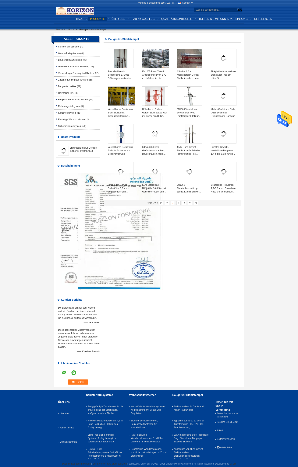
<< (167, 202)
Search (239, 10)
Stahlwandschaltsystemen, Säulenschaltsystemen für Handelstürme (144, 424)
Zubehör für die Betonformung (73, 79)
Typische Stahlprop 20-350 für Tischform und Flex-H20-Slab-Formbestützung (189, 424)
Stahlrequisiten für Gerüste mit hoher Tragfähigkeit (189, 408)
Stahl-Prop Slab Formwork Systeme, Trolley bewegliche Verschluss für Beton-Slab (102, 438)
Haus (79, 18)
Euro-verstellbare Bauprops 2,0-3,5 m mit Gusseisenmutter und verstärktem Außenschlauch (154, 188)
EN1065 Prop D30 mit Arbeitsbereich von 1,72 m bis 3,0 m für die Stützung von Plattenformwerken (154, 75)
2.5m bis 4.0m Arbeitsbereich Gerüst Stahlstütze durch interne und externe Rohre (189, 75)
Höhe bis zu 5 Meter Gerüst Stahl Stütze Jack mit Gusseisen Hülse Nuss (154, 113)
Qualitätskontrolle (176, 18)
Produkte (97, 18)
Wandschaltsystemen (69, 53)
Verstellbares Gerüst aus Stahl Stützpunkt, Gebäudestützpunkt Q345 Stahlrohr (120, 113)
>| (196, 202)
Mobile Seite (224, 447)
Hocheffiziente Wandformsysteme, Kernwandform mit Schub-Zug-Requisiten (148, 410)
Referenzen (263, 18)
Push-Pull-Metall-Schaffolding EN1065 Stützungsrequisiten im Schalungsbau (119, 75)
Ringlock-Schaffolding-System (73, 99)
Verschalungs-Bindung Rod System (76, 73)
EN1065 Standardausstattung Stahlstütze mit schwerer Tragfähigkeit (189, 188)
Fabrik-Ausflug (143, 18)
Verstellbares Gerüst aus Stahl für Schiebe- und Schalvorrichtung (120, 150)
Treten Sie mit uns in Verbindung (223, 18)
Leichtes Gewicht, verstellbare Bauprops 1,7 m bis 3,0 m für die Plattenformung (222, 151)
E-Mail (220, 430)
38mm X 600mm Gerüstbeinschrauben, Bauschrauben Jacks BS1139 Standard (153, 151)
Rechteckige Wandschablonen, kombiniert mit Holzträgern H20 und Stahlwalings (148, 452)
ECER (233, 463)
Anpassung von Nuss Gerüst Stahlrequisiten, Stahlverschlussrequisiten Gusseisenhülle (188, 453)
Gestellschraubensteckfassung (73, 66)
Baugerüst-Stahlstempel (70, 60)
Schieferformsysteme (69, 46)
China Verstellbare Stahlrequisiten (110, 463)
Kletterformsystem (67, 113)
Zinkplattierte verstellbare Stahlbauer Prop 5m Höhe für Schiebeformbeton (223, 75)
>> (190, 202)
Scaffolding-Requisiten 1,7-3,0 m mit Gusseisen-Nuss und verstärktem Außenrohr (223, 188)
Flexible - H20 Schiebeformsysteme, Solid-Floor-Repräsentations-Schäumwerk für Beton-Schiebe (105, 453)
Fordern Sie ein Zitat (227, 422)
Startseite (61, 29)
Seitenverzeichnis (226, 439)
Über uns (118, 18)
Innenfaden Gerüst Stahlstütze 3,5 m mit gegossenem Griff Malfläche (118, 188)
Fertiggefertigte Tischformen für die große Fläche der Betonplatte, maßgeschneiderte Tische (105, 410)
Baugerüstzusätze (67, 86)
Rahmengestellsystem (69, 106)
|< (161, 202)
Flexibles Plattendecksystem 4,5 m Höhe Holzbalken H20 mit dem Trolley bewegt (105, 424)
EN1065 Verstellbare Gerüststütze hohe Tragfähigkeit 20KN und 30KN (188, 113)
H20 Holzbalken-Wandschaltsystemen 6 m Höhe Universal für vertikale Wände (147, 438)
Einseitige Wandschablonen (72, 119)
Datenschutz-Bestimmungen (76, 463)
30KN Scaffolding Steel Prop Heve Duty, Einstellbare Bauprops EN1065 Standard (191, 438)
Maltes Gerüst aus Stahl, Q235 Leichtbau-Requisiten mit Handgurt (223, 112)
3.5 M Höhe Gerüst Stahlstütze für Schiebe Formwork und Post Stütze (188, 151)
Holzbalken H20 (66, 93)
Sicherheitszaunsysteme (70, 126)
